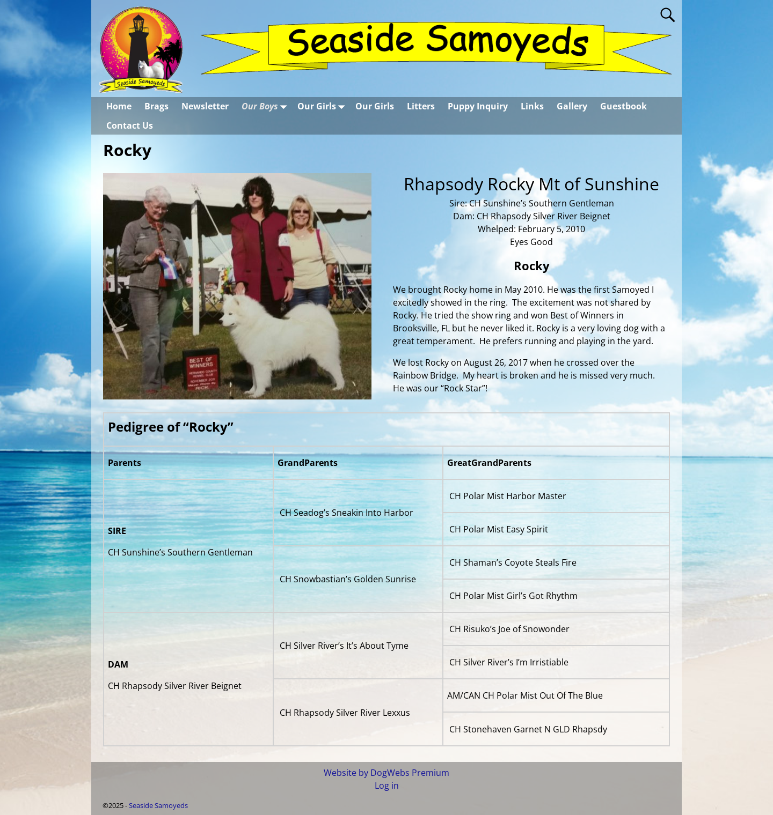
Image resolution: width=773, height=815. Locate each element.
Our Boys (266, 106)
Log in (387, 785)
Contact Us (129, 125)
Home (119, 106)
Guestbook (623, 106)
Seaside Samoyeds (158, 805)
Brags (156, 106)
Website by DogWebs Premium (386, 773)
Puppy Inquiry (478, 106)
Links (532, 106)
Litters (421, 106)
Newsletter (205, 106)
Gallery (572, 106)
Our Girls (323, 106)
